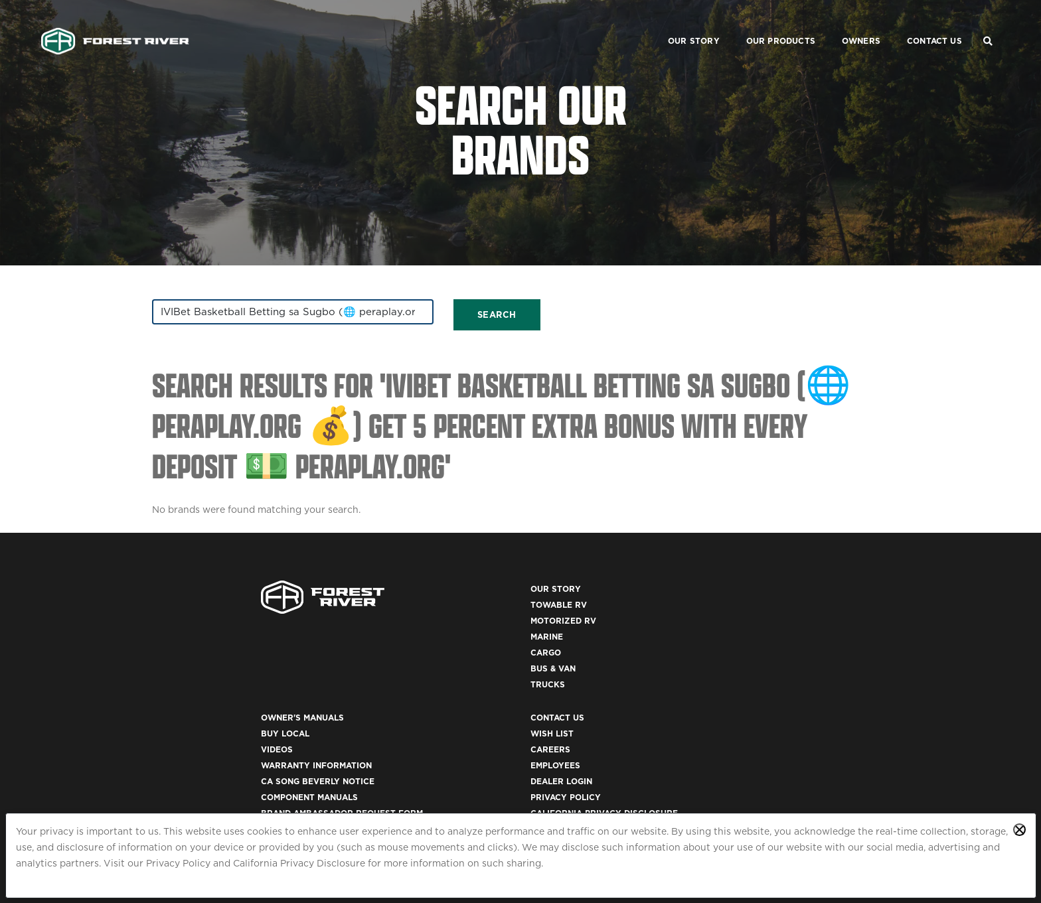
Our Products (762, 23)
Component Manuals (578, 677)
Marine (353, 646)
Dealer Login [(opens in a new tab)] (756, 661)
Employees (750, 646)
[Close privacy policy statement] (1019, 829)
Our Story (675, 23)
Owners (842, 23)
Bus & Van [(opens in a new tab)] (359, 677)
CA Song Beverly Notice (587, 661)
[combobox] (268, 315)
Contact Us (915, 23)
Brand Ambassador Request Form (611, 693)
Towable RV (365, 614)
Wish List (746, 614)
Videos (546, 630)
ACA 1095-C (749, 773)
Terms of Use (756, 709)
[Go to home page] (117, 24)
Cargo (352, 661)
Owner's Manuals (571, 598)
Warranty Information (585, 646)
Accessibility (756, 725)
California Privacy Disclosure (299, 863)
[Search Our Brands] (986, 24)
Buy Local (554, 614)
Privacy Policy (178, 863)
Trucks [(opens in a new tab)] (354, 693)
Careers (745, 630)
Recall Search (565, 709)
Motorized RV (369, 630)
